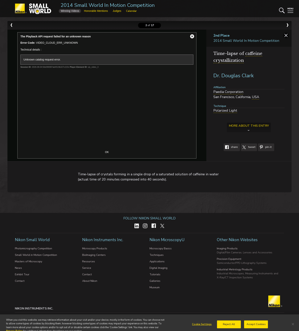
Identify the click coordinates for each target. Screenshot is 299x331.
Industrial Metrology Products (234, 269)
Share (231, 147)
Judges (117, 10)
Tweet (248, 147)
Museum (155, 287)
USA (255, 97)
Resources (88, 261)
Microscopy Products (94, 248)
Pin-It (265, 147)
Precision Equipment (229, 259)
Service (86, 268)
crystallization (228, 60)
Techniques (157, 255)
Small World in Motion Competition (36, 255)
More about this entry (249, 126)
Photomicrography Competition (33, 248)
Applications (157, 261)
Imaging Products (227, 248)
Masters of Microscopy (28, 261)
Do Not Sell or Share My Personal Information (94, 316)
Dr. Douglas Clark (233, 75)
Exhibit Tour (22, 274)
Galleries (155, 281)
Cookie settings (52, 316)
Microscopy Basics (161, 248)
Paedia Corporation (228, 91)
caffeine (253, 53)
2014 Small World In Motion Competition (108, 5)
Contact (19, 281)
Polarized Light (225, 110)
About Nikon (89, 281)
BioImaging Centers (94, 255)
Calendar (131, 11)
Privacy (34, 316)
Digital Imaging (158, 268)
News (18, 268)
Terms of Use (134, 316)
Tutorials (155, 274)
